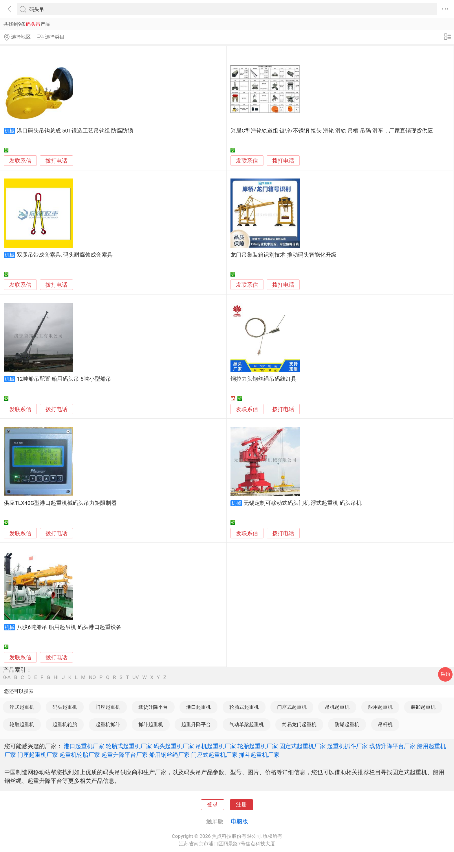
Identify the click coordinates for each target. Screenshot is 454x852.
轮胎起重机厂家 (257, 746)
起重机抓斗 (108, 724)
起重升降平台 (196, 724)
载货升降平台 (153, 707)
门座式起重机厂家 (214, 754)
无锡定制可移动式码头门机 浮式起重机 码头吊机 (303, 503)
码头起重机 (64, 707)
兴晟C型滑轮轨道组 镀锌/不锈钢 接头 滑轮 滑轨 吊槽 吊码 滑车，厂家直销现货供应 (331, 131)
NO (92, 677)
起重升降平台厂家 (124, 754)
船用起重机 (380, 707)
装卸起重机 (423, 707)
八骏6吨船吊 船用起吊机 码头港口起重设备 (69, 627)
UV (135, 677)
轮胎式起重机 (244, 707)
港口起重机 (198, 707)
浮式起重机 (22, 707)
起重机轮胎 (64, 724)
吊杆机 (385, 724)
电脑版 (239, 821)
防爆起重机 (347, 724)
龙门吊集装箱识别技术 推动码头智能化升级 (283, 255)
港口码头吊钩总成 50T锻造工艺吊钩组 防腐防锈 (75, 131)
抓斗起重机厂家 (259, 754)
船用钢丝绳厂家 (169, 754)
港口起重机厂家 (84, 746)
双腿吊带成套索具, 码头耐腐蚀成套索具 (65, 255)
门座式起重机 (292, 707)
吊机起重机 (337, 707)
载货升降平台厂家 (392, 746)
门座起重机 (108, 707)
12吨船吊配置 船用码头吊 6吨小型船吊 (64, 379)
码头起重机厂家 (173, 746)
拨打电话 (56, 161)
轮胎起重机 (22, 724)
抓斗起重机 (150, 724)
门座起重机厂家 (37, 754)
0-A (7, 677)
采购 (445, 674)
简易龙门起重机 (299, 724)
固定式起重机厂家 (302, 746)
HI (56, 677)
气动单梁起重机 (246, 724)
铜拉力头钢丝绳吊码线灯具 (263, 379)
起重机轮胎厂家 (79, 754)
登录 (212, 804)
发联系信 (20, 161)
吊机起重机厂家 (215, 746)
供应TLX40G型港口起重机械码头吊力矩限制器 (60, 503)
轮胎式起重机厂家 (129, 746)
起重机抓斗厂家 (347, 746)
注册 (241, 804)
